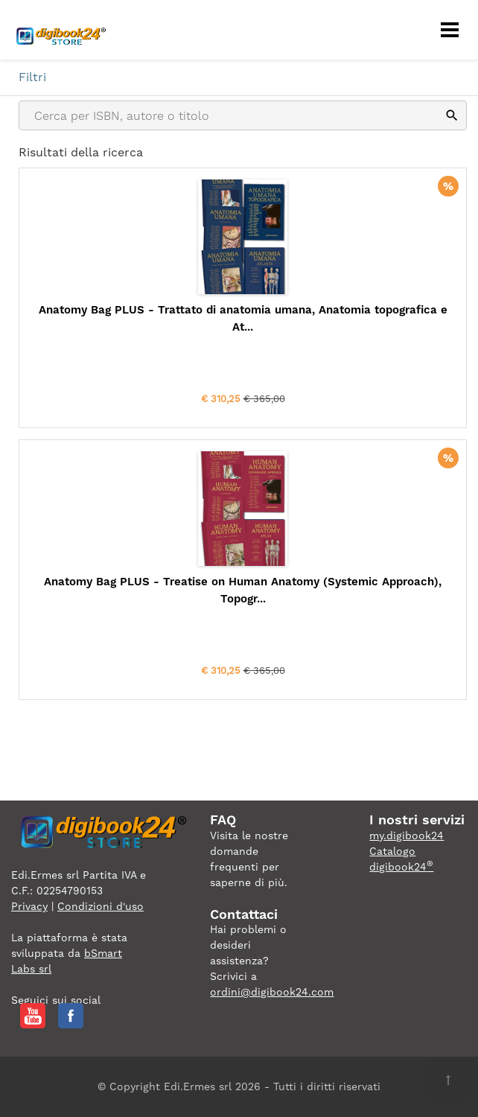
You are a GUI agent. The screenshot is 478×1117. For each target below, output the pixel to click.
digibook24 (401, 867)
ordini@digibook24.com (272, 992)
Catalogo (392, 851)
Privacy (29, 906)
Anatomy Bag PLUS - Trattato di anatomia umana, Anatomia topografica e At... (243, 318)
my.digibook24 (406, 835)
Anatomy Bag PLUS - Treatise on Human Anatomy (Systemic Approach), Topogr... (243, 590)
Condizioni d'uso (100, 906)
